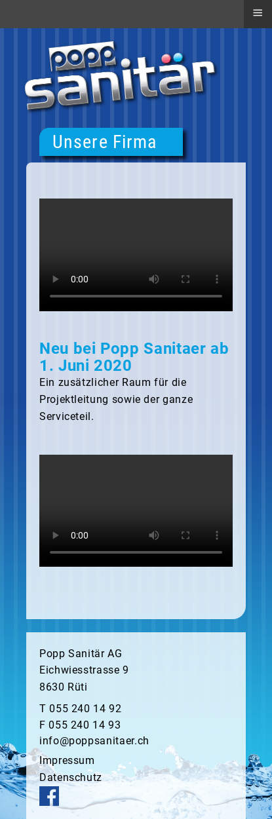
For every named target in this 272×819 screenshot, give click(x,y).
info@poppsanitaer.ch (94, 740)
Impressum (67, 760)
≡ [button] (257, 12)
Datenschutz (70, 777)
